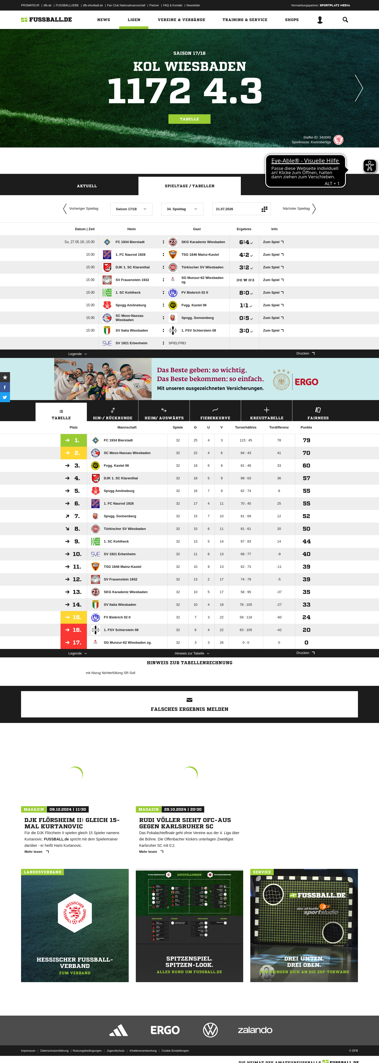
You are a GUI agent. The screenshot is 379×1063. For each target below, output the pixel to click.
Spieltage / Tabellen (190, 186)
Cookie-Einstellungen (175, 1050)
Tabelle (189, 119)
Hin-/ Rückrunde (113, 413)
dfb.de (47, 5)
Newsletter (193, 5)
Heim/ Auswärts (164, 413)
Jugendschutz (115, 1050)
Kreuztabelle (267, 413)
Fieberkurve (215, 413)
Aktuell (87, 186)
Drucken (306, 353)
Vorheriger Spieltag (79, 208)
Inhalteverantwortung (143, 1050)
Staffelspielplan (292, 186)
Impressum (28, 1050)
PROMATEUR (30, 5)
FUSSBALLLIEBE (67, 5)
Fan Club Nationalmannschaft (126, 5)
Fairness (318, 413)
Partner (154, 5)
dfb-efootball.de (93, 5)
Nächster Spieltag (300, 208)
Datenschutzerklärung (54, 1050)
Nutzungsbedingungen (87, 1050)
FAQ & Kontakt (172, 5)
